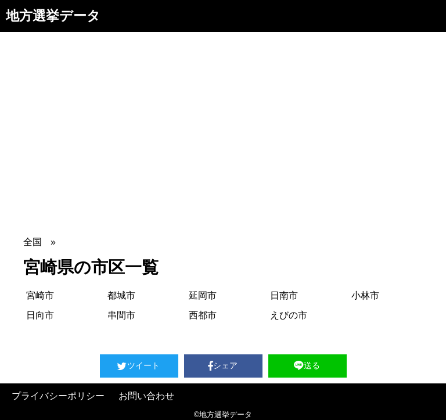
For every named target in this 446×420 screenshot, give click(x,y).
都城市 (121, 295)
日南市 (284, 295)
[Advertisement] (223, 119)
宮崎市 (40, 295)
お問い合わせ (146, 396)
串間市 (121, 315)
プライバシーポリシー (58, 396)
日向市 (40, 315)
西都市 (203, 315)
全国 (32, 242)
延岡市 (203, 295)
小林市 (365, 295)
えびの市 (288, 315)
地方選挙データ (53, 15)
